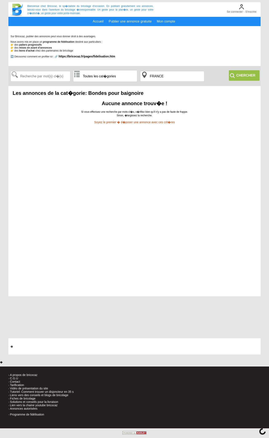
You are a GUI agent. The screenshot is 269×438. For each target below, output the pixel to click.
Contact (15, 381)
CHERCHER (245, 75)
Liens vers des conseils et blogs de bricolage (39, 395)
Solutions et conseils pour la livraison (34, 402)
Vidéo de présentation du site (29, 388)
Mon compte (166, 21)
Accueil (98, 21)
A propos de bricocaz (23, 375)
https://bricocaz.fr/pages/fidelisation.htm (87, 56)
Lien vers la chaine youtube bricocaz (33, 405)
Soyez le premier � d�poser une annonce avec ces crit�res (134, 122)
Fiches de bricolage (22, 398)
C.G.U (14, 378)
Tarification (17, 385)
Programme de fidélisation (27, 414)
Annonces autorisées (23, 408)
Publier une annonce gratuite (130, 21)
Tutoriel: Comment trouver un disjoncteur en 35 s (42, 391)
